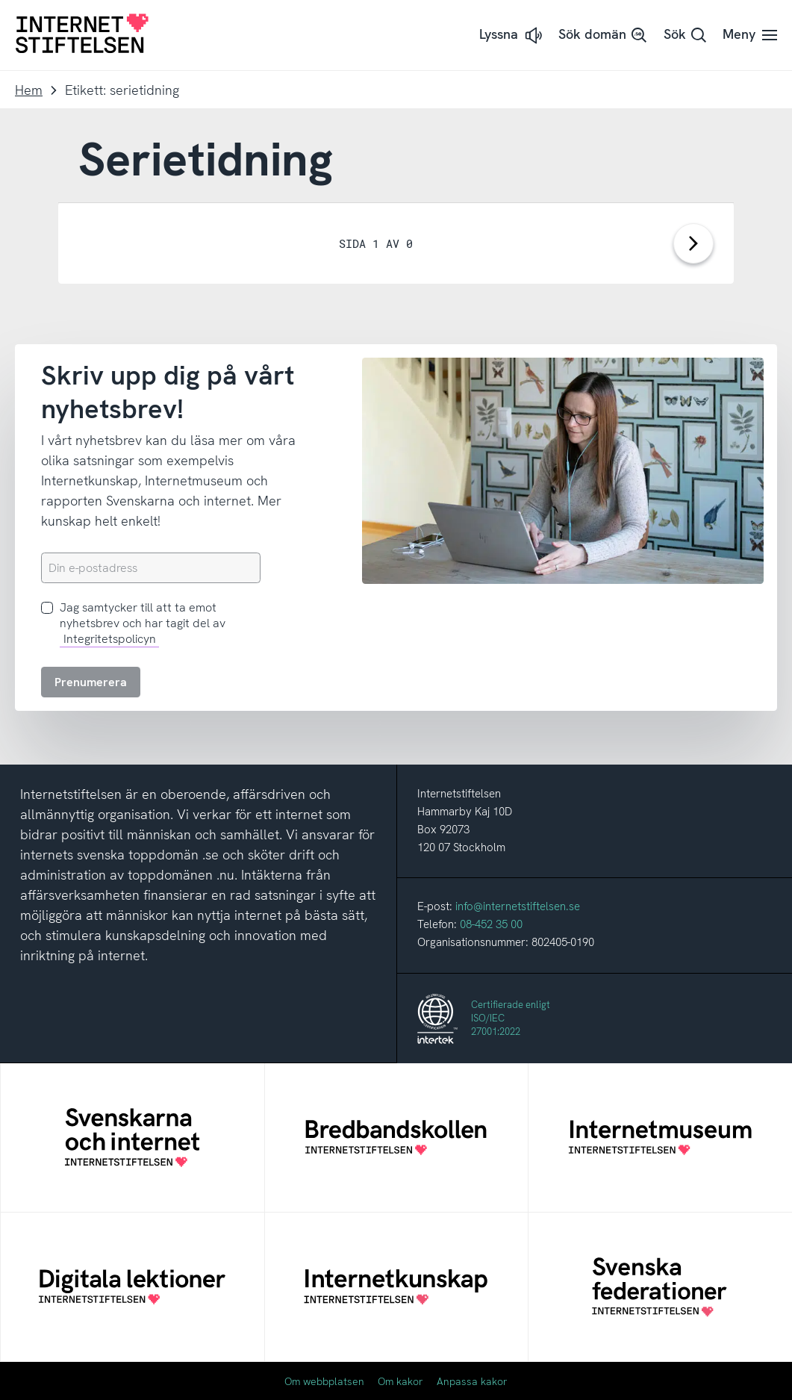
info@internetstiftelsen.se (517, 906)
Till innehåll (0, 0)
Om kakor (400, 1381)
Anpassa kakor (472, 1381)
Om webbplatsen (324, 1381)
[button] (512, 35)
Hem (29, 90)
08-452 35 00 (491, 924)
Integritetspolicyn (109, 639)
